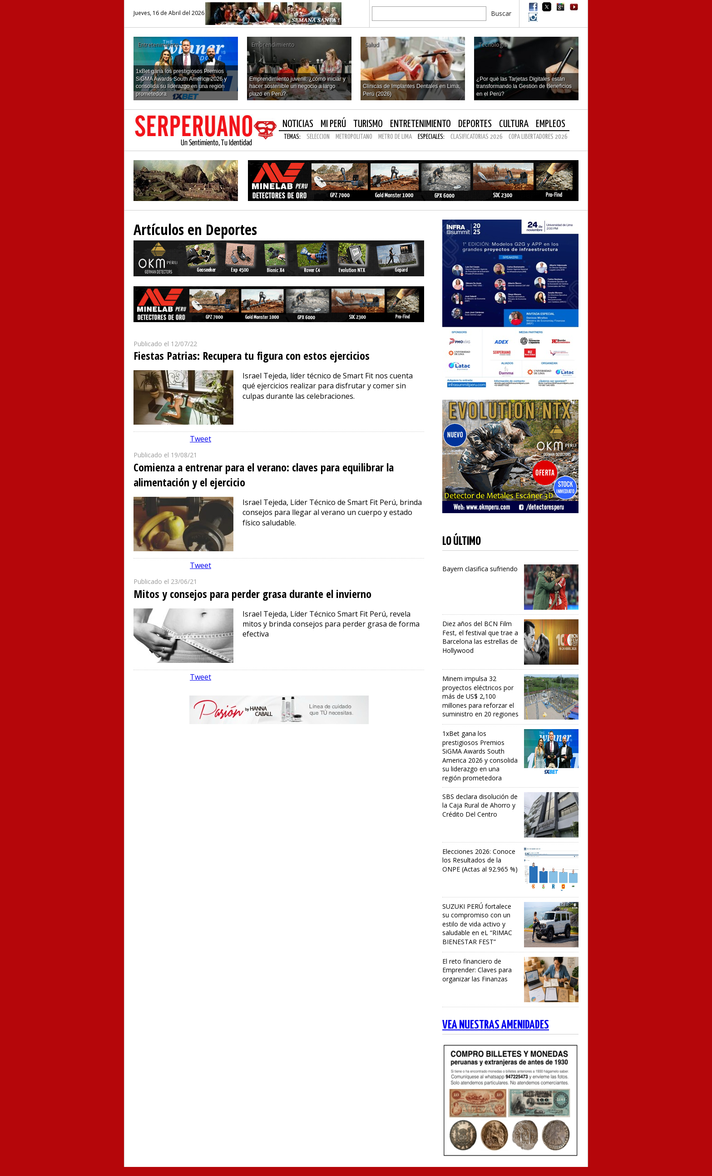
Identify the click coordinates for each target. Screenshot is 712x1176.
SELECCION (318, 136)
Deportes (475, 124)
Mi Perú (333, 124)
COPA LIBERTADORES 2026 (538, 136)
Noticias (297, 124)
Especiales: (431, 136)
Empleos (550, 124)
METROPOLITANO (354, 136)
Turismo (368, 124)
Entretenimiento (420, 124)
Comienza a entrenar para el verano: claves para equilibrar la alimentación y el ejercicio (264, 475)
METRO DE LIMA (395, 136)
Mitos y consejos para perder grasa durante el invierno (252, 593)
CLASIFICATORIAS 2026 (476, 136)
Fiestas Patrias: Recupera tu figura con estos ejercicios (252, 355)
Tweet (200, 439)
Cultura (514, 124)
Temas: (292, 136)
